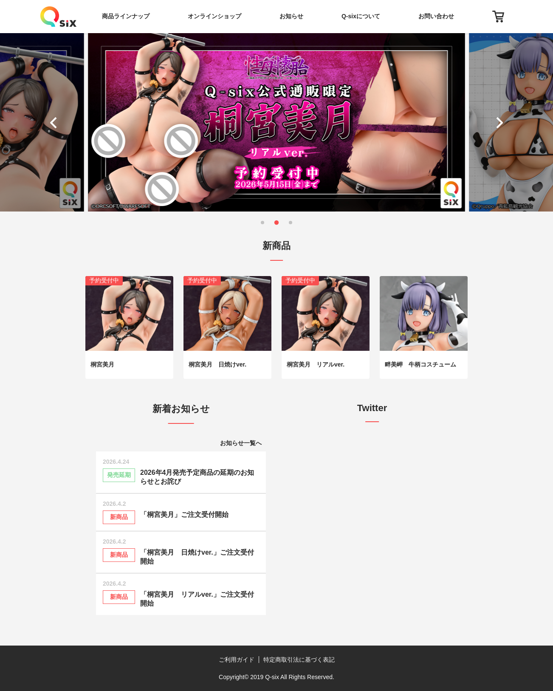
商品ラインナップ (126, 16)
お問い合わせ (436, 16)
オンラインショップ (214, 16)
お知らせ (291, 16)
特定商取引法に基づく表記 (299, 659)
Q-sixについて (360, 16)
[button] (55, 122)
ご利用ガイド (236, 659)
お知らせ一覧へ (241, 443)
